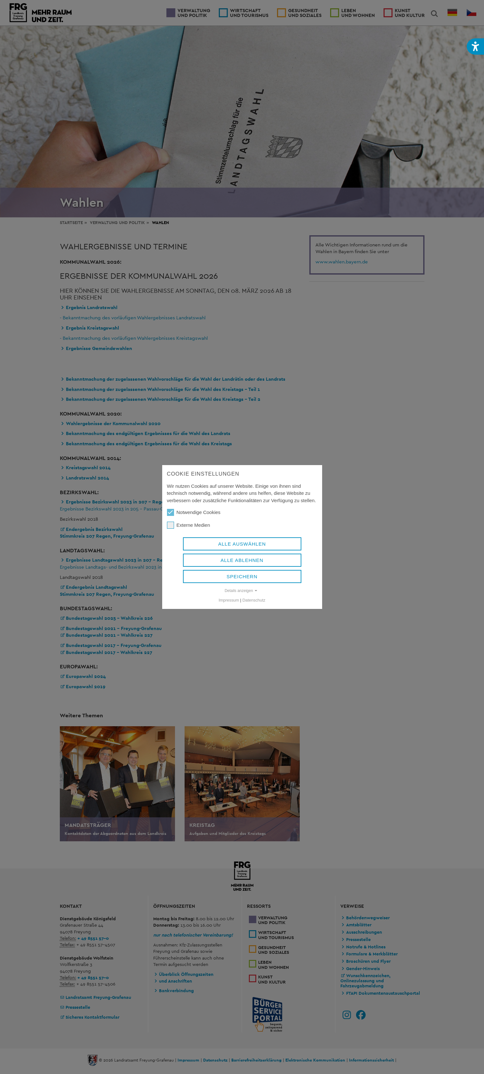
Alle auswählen (242, 544)
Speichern (242, 576)
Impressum (229, 600)
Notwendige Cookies (194, 512)
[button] (475, 46)
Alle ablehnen (242, 560)
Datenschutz (254, 600)
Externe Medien (188, 525)
